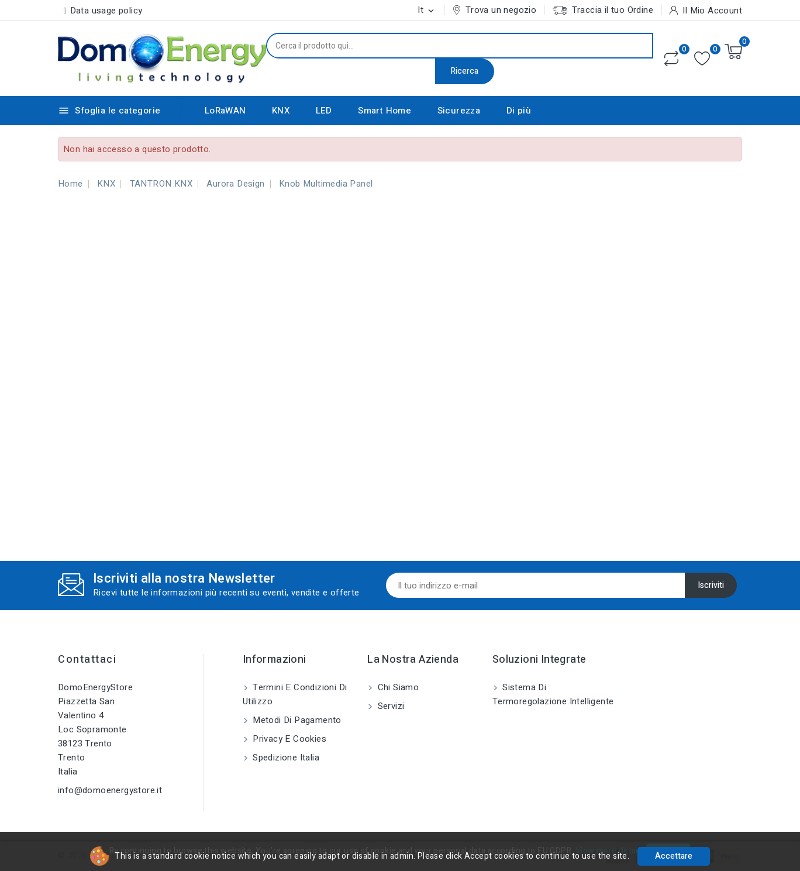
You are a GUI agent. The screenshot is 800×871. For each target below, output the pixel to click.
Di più (518, 110)
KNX (280, 110)
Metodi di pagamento (296, 720)
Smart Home (384, 110)
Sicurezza (459, 110)
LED (324, 110)
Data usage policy (106, 10)
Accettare (673, 856)
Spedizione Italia (284, 757)
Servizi (389, 706)
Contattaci (87, 659)
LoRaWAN (225, 110)
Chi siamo (397, 687)
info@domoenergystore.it (110, 790)
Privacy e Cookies (288, 738)
